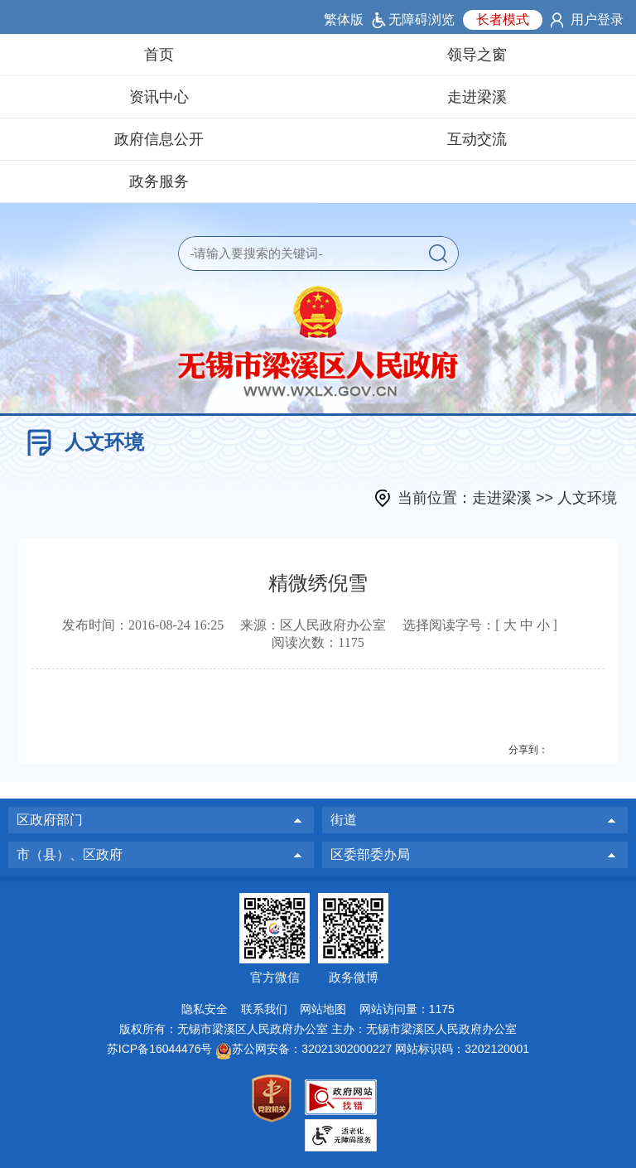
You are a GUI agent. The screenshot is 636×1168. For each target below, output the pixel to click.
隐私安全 (204, 1009)
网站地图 (323, 1009)
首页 (159, 54)
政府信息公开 (159, 139)
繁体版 (344, 19)
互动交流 (477, 139)
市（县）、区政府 (70, 854)
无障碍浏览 (421, 19)
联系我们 (264, 1009)
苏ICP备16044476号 (160, 1048)
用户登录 (597, 19)
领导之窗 (477, 54)
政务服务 (159, 181)
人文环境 (587, 498)
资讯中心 (159, 97)
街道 (343, 820)
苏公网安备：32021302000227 (312, 1048)
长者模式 (502, 19)
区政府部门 (50, 820)
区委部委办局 (370, 854)
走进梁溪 (477, 97)
